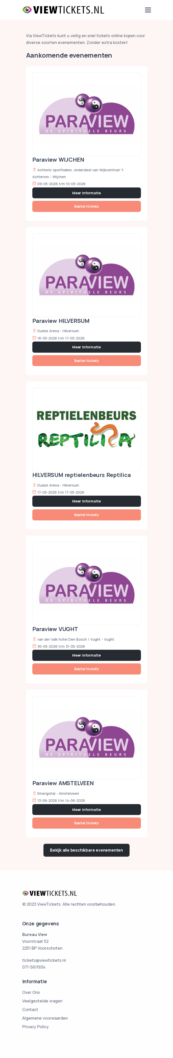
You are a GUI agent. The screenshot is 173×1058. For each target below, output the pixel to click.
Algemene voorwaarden (45, 1018)
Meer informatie (86, 192)
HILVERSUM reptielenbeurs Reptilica (81, 475)
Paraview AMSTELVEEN (63, 783)
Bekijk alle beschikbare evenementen (86, 850)
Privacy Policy (35, 1026)
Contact (30, 1009)
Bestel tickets (86, 206)
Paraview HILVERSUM (60, 321)
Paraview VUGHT (55, 629)
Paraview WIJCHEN (58, 159)
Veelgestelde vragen (42, 1001)
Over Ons (31, 992)
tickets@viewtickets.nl (44, 960)
